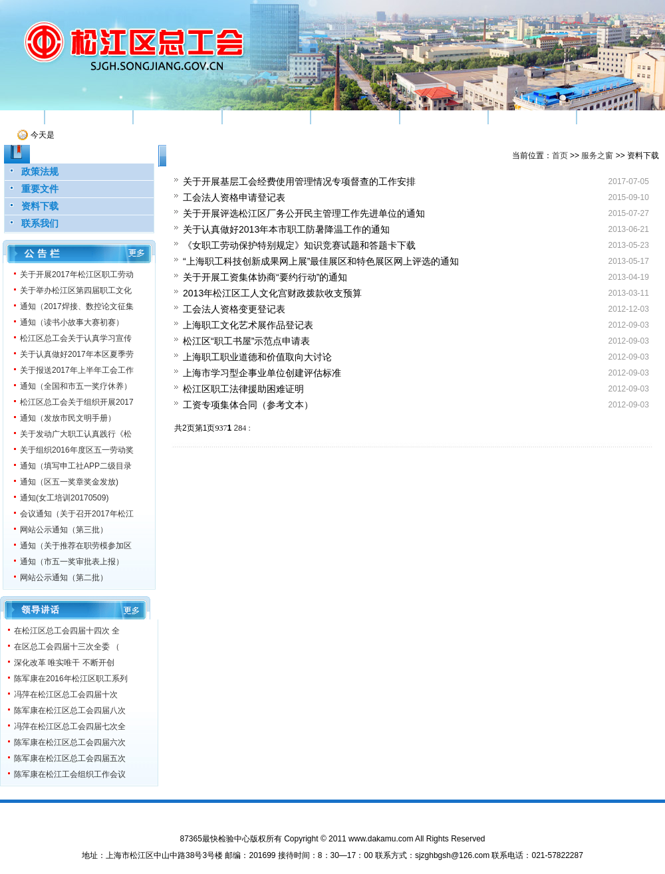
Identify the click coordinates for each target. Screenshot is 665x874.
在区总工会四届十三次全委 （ (67, 646)
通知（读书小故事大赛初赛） (72, 322)
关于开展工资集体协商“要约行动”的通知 (265, 277)
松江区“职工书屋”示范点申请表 (246, 341)
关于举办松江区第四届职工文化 (76, 290)
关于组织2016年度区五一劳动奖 (77, 450)
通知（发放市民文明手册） (68, 418)
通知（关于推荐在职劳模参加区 (76, 545)
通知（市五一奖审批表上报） (72, 561)
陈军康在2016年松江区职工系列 (71, 678)
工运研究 (443, 117)
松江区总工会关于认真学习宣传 (76, 338)
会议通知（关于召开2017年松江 (77, 513)
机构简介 (88, 117)
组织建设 (177, 117)
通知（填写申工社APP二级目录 (76, 466)
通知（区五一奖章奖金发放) (69, 482)
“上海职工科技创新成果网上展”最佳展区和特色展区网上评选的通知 (321, 261)
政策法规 (40, 171)
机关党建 (532, 117)
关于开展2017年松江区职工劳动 (77, 274)
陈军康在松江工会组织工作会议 (70, 774)
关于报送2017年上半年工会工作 (77, 370)
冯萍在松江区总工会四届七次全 (70, 726)
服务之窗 (621, 117)
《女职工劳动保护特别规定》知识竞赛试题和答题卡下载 (299, 245)
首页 (22, 117)
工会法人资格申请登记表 (234, 197)
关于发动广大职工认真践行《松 (76, 434)
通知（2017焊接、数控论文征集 (77, 306)
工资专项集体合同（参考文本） (248, 404)
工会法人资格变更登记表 (234, 309)
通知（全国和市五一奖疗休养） (76, 386)
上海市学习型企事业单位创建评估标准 (262, 373)
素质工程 (266, 117)
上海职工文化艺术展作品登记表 (248, 325)
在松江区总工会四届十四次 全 (67, 630)
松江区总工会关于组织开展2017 (77, 402)
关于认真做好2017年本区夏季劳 (77, 354)
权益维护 (355, 117)
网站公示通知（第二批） (64, 577)
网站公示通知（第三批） (64, 529)
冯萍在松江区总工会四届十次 (66, 694)
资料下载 (40, 206)
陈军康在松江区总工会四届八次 (70, 710)
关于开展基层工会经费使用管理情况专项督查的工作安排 (299, 181)
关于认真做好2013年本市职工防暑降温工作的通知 (286, 229)
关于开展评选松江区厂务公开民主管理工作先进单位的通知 (304, 213)
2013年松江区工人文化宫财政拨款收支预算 (272, 293)
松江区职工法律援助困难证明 (243, 388)
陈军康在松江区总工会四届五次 (70, 758)
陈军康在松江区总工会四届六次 (70, 742)
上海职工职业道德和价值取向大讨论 (257, 357)
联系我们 (40, 223)
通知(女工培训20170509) (64, 497)
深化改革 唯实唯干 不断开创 (64, 662)
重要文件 (40, 188)
